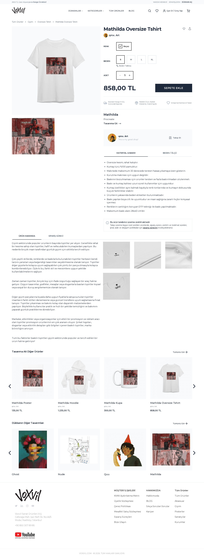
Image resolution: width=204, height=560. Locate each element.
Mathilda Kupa (113, 403)
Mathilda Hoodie (68, 403)
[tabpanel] (148, 187)
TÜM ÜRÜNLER (116, 11)
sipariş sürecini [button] (150, 228)
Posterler (180, 511)
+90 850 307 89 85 (25, 525)
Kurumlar (180, 522)
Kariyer (150, 511)
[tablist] (148, 153)
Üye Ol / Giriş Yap (173, 10)
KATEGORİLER (96, 11)
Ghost (15, 474)
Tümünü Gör (180, 352)
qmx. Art (123, 136)
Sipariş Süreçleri (123, 517)
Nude (61, 474)
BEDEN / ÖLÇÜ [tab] (170, 153)
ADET (106, 75)
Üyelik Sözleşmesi (123, 501)
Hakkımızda (152, 496)
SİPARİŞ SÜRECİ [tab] (55, 236)
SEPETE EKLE (173, 88)
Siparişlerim (174, 2)
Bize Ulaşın (120, 522)
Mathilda (155, 474)
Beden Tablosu (123, 66)
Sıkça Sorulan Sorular (157, 506)
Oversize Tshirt (44, 22)
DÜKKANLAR (75, 11)
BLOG (131, 11)
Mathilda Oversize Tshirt (66, 22)
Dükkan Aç (187, 2)
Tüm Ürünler (17, 22)
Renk (106, 46)
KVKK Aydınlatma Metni (126, 496)
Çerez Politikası (122, 506)
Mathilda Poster (22, 403)
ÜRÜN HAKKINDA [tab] (27, 236)
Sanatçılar (180, 517)
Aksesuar (179, 501)
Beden (107, 61)
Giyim (30, 22)
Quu (107, 474)
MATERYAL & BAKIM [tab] (125, 153)
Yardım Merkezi (160, 2)
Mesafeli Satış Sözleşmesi (127, 511)
